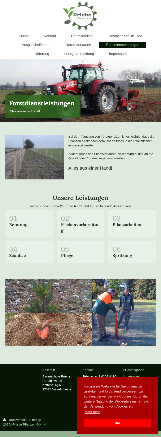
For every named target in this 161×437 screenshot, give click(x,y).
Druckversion (15, 420)
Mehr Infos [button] (92, 412)
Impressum (131, 376)
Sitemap (35, 420)
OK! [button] (117, 422)
